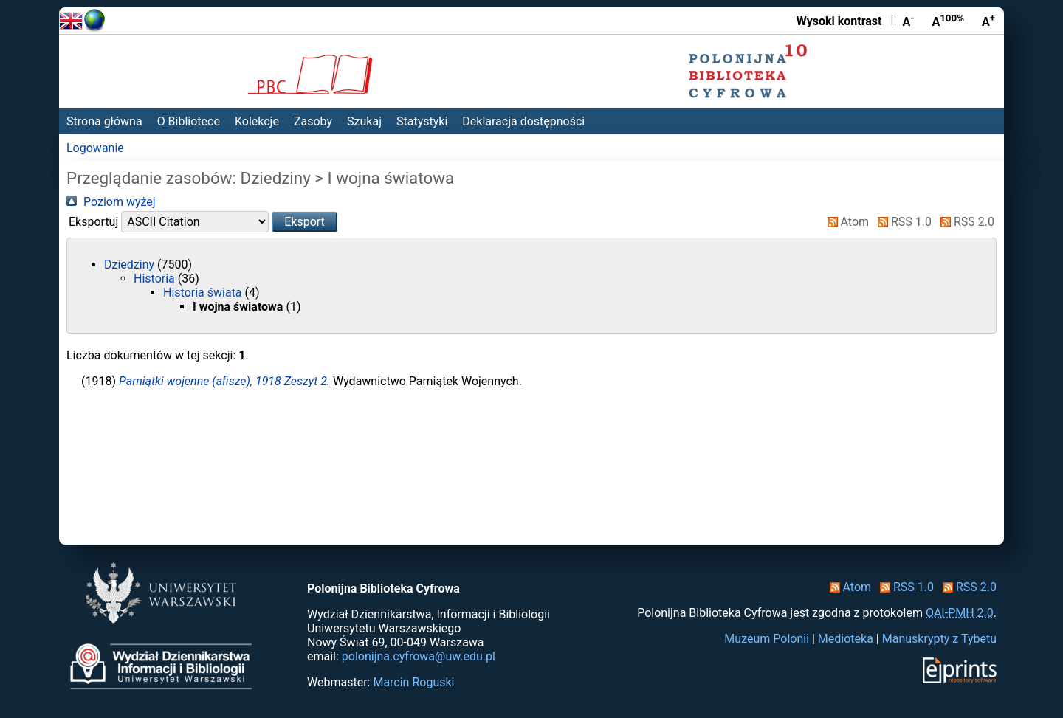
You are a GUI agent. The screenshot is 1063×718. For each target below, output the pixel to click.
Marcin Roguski (413, 682)
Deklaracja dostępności (523, 121)
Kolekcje (257, 121)
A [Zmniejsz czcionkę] (908, 21)
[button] (304, 222)
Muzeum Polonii (766, 639)
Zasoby (313, 121)
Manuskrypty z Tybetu (939, 639)
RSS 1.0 (902, 222)
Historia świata (204, 293)
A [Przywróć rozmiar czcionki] (948, 21)
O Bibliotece (188, 121)
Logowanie (95, 148)
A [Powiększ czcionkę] (988, 21)
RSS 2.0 (964, 222)
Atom (846, 222)
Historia (156, 279)
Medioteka (845, 639)
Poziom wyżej (111, 202)
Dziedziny (130, 265)
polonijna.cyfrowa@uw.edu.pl (418, 656)
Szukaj (364, 121)
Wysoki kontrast (839, 21)
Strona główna (104, 121)
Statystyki (421, 121)
